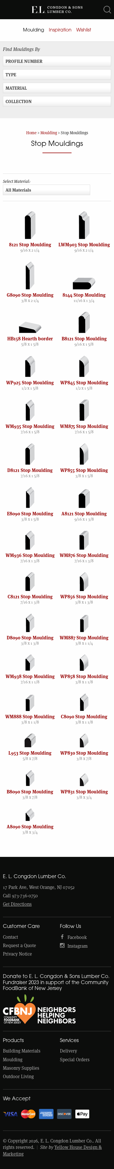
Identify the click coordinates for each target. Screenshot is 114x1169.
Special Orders (75, 1060)
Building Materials (21, 1051)
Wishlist (83, 30)
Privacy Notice (17, 954)
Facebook (77, 937)
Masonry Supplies (21, 1068)
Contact (10, 937)
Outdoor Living (18, 1077)
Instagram (77, 946)
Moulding (33, 30)
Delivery (68, 1051)
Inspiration (60, 30)
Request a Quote (19, 945)
